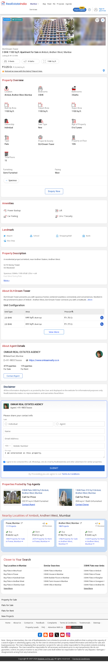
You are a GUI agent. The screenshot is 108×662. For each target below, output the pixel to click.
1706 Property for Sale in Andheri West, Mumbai (68, 542)
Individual (12, 423)
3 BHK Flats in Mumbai (53, 571)
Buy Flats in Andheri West (14, 582)
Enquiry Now (54, 191)
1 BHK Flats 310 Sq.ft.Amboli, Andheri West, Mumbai (88, 492)
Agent (63, 423)
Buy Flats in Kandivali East (14, 579)
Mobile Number (20, 446)
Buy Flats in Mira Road (13, 571)
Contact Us (28, 623)
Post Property (80, 9)
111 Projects (11, 527)
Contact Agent (13, 376)
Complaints (52, 623)
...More (89, 299)
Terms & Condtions (71, 474)
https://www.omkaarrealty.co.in (44, 360)
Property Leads (32, 628)
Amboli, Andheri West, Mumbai (56, 52)
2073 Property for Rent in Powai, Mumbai (42, 540)
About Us (17, 623)
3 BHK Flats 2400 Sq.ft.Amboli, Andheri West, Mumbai (35, 492)
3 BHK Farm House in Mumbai (56, 582)
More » (6, 280)
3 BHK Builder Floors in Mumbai (56, 579)
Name (8, 431)
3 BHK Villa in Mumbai (52, 586)
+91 (7, 445)
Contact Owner (82, 505)
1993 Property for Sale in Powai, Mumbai (15, 540)
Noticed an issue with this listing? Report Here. (22, 71)
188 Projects (64, 527)
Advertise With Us (55, 628)
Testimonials (84, 623)
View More (54, 332)
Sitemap (96, 623)
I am (5, 419)
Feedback (40, 623)
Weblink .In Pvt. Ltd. (46, 659)
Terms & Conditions (68, 623)
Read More (59, 393)
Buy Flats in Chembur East (14, 586)
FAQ (43, 628)
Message (8, 450)
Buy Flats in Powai (11, 575)
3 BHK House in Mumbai (53, 575)
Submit (54, 469)
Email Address (12, 438)
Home (7, 623)
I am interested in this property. (54, 454)
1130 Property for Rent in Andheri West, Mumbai (94, 542)
